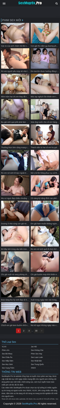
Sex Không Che (37, 350)
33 (36, 331)
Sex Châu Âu (7, 357)
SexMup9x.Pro (29, 403)
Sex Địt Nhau (7, 354)
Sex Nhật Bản (36, 361)
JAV (39, 390)
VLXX (4, 347)
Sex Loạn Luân (37, 357)
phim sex (9, 382)
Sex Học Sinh (7, 364)
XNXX (33, 368)
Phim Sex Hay (36, 354)
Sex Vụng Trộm (8, 368)
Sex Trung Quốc (37, 364)
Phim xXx (5, 350)
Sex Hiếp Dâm (7, 361)
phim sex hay (46, 376)
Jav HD (34, 347)
